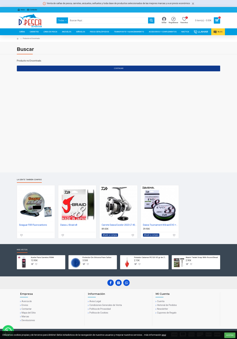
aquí (164, 335)
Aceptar (229, 335)
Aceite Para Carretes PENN (42, 257)
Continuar (118, 68)
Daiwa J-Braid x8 (68, 225)
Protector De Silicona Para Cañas (96, 257)
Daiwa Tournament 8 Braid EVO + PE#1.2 (160, 225)
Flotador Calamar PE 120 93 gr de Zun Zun (150, 257)
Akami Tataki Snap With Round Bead (202, 257)
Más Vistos (22, 250)
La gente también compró (29, 180)
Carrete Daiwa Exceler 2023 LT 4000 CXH (119, 225)
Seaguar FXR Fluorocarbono (33, 225)
